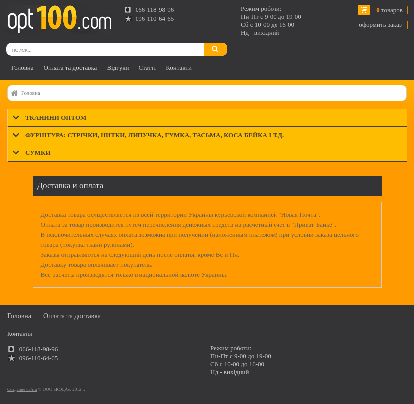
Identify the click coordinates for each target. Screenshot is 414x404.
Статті (147, 67)
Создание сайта (22, 389)
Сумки (38, 152)
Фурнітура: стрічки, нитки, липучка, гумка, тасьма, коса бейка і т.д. (154, 135)
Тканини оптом (55, 117)
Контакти (179, 67)
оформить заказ (380, 24)
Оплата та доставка (70, 67)
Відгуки (118, 67)
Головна (22, 67)
